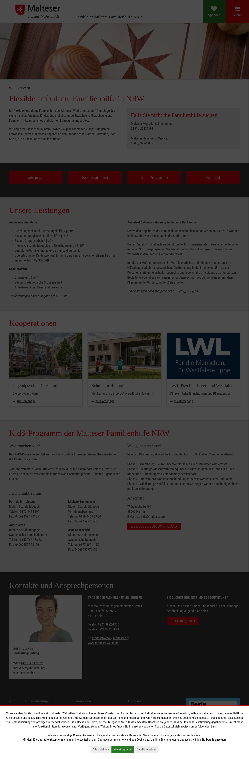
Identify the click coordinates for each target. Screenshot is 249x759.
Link (213, 726)
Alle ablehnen (102, 749)
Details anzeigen (147, 749)
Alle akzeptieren (123, 749)
